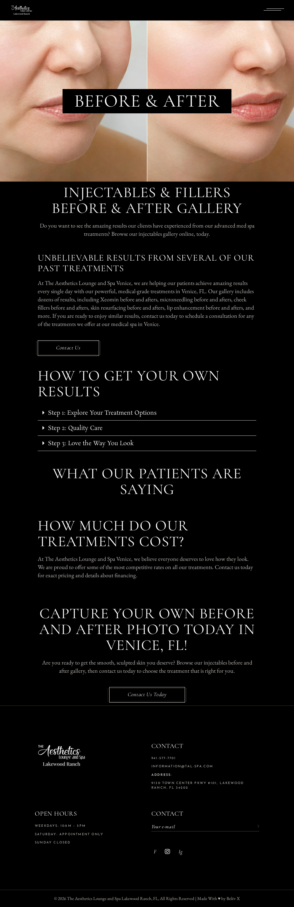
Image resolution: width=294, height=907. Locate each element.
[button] (147, 413)
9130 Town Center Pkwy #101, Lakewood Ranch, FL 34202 (197, 785)
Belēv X (233, 898)
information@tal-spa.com (182, 766)
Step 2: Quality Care (75, 428)
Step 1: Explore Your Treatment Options (102, 413)
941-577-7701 (163, 758)
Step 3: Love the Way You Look (91, 443)
